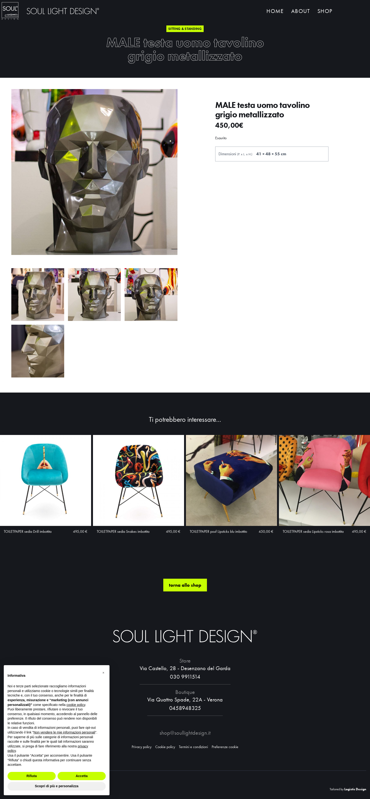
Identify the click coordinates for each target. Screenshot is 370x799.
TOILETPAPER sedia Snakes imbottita (123, 532)
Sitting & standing (185, 29)
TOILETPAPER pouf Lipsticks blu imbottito (218, 532)
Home (275, 11)
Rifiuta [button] (31, 776)
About (300, 11)
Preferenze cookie (225, 746)
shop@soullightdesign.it (185, 732)
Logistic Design (355, 789)
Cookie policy (165, 746)
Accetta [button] (82, 776)
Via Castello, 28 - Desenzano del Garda (185, 668)
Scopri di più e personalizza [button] (56, 786)
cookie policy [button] (76, 705)
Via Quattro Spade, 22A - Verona (185, 699)
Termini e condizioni (193, 746)
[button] (103, 672)
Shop (324, 11)
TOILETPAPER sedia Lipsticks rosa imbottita (313, 532)
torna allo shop (185, 586)
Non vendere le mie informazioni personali (64, 732)
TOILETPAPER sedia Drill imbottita (27, 532)
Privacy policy (141, 746)
